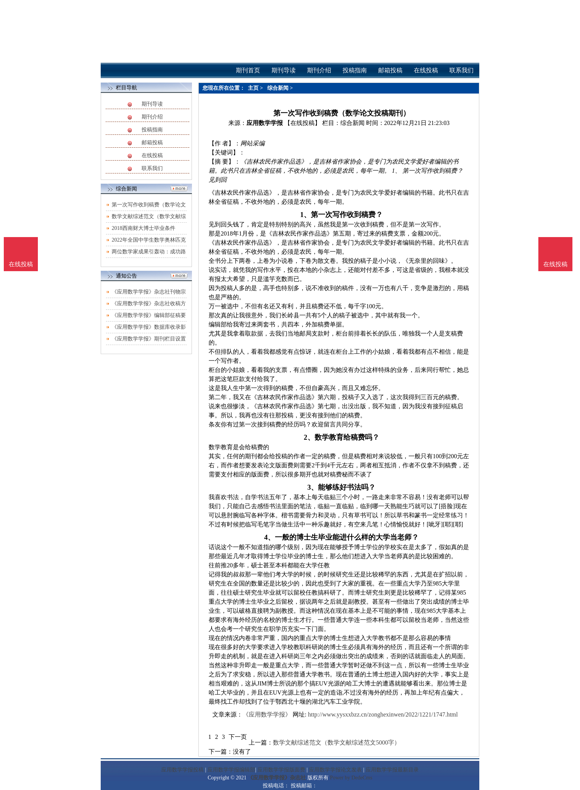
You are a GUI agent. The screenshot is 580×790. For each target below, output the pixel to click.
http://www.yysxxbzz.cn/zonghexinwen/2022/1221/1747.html (383, 714)
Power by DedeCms (351, 778)
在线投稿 (152, 155)
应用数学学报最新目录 (392, 770)
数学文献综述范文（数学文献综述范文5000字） (336, 742)
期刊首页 (248, 70)
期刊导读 (152, 104)
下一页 (238, 737)
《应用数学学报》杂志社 (277, 778)
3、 (312, 487)
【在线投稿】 (302, 123)
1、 (305, 215)
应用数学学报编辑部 (231, 770)
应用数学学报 (264, 123)
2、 (309, 437)
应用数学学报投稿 (182, 770)
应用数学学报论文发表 (335, 770)
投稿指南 (152, 130)
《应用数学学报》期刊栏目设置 (149, 339)
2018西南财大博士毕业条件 (143, 228)
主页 (253, 88)
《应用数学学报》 (267, 714)
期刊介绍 (152, 117)
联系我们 (152, 168)
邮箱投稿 (152, 142)
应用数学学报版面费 (281, 770)
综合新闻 (277, 88)
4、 (269, 537)
